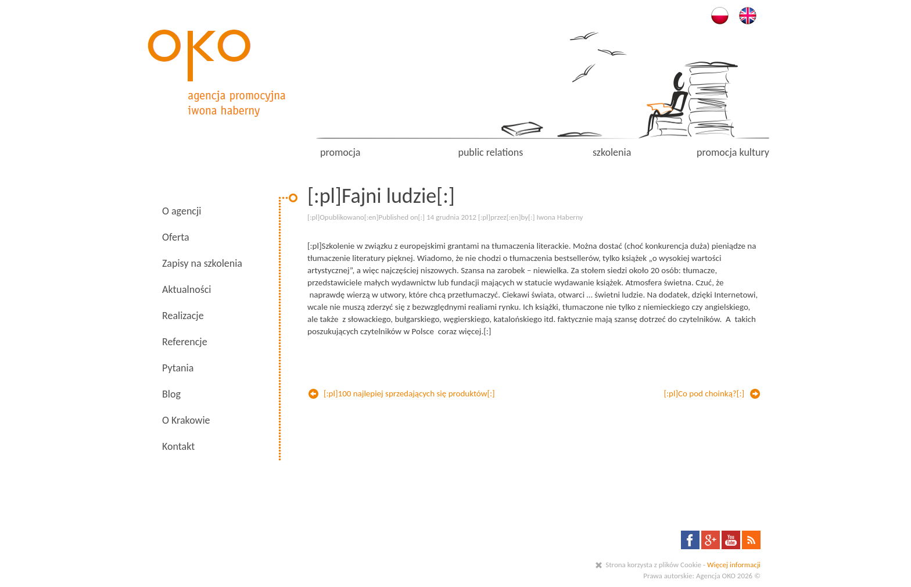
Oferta (175, 237)
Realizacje (183, 315)
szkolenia (612, 152)
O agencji (181, 211)
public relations (490, 152)
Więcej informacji (734, 564)
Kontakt (178, 446)
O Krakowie (186, 420)
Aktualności (186, 289)
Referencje (184, 341)
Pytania (177, 367)
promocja (340, 152)
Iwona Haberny (559, 217)
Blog (171, 394)
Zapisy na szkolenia (202, 263)
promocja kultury (733, 152)
